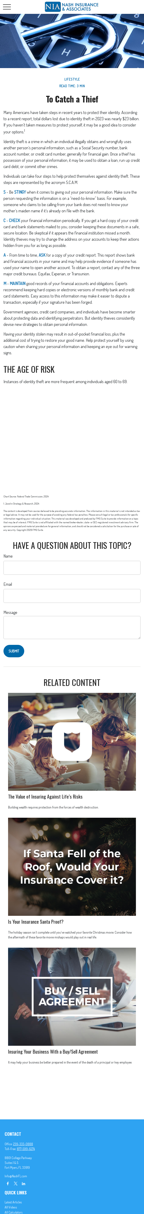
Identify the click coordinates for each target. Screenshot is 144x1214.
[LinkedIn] (23, 1183)
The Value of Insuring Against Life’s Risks (45, 796)
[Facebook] (8, 1183)
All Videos (11, 1207)
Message (10, 612)
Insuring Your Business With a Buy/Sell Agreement (53, 1051)
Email (7, 584)
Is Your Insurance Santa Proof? (35, 921)
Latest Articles (13, 1202)
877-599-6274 (26, 1149)
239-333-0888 (23, 1144)
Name (8, 556)
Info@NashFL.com (16, 1176)
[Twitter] (15, 1183)
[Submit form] (13, 651)
